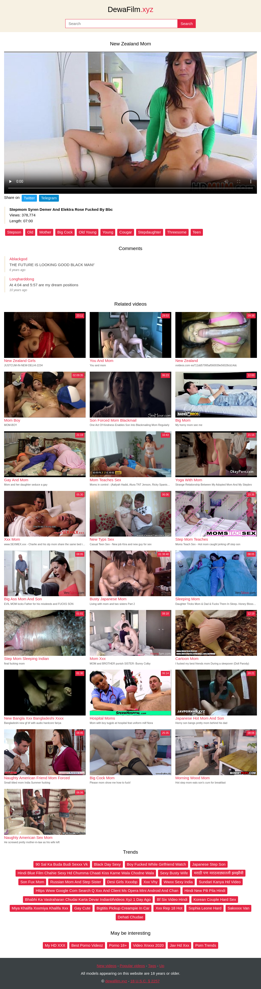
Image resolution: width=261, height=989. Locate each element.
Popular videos (132, 966)
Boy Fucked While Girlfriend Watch (156, 864)
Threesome (177, 232)
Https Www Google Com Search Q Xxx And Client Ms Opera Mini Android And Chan (107, 890)
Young (107, 232)
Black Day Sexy (107, 864)
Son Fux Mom (32, 882)
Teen (197, 232)
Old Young (87, 232)
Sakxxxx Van (239, 908)
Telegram (49, 198)
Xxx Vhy (150, 882)
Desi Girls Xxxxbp (122, 882)
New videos (107, 966)
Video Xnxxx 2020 (148, 945)
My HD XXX (55, 945)
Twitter (29, 198)
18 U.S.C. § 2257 (145, 981)
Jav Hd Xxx (179, 945)
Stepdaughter (149, 232)
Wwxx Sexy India (178, 882)
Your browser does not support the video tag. (130, 123)
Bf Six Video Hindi (172, 899)
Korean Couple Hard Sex (214, 899)
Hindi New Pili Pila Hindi (205, 890)
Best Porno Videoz (87, 945)
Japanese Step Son (209, 864)
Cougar (125, 232)
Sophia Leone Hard (204, 908)
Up (161, 966)
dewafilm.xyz (116, 981)
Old (30, 232)
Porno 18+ (118, 945)
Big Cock (65, 232)
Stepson (14, 232)
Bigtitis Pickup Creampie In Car (123, 908)
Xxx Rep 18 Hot (168, 908)
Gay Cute (82, 908)
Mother (45, 232)
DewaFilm (130, 9)
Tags (152, 966)
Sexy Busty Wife (174, 873)
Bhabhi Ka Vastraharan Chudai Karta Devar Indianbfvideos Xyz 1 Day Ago (88, 899)
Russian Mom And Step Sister (75, 882)
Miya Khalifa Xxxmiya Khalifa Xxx (40, 908)
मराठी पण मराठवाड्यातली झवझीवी (218, 873)
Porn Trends (205, 945)
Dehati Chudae (130, 917)
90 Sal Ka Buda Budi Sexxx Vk (61, 864)
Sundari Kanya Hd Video (220, 882)
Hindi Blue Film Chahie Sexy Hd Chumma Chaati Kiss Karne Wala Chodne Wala (86, 873)
